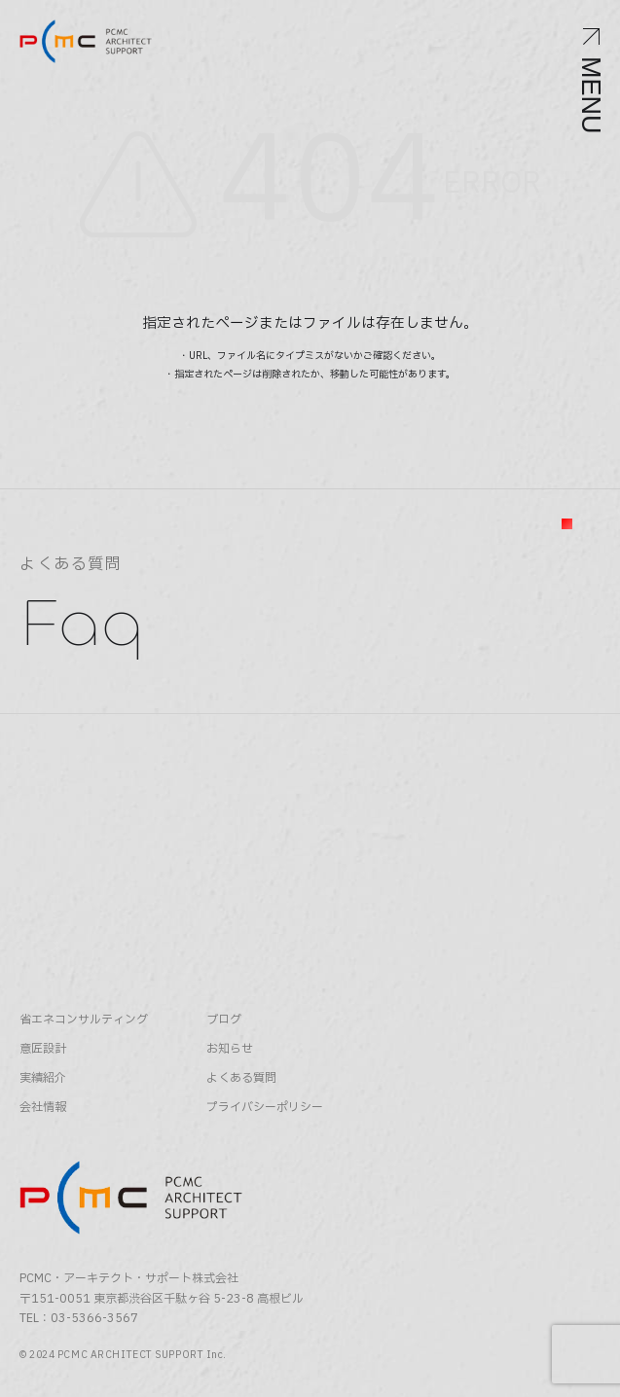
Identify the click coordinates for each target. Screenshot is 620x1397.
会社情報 (42, 1107)
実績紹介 (42, 1078)
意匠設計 (42, 1049)
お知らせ (229, 1049)
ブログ (223, 1020)
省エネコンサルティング (83, 1020)
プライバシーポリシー (264, 1107)
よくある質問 (241, 1078)
